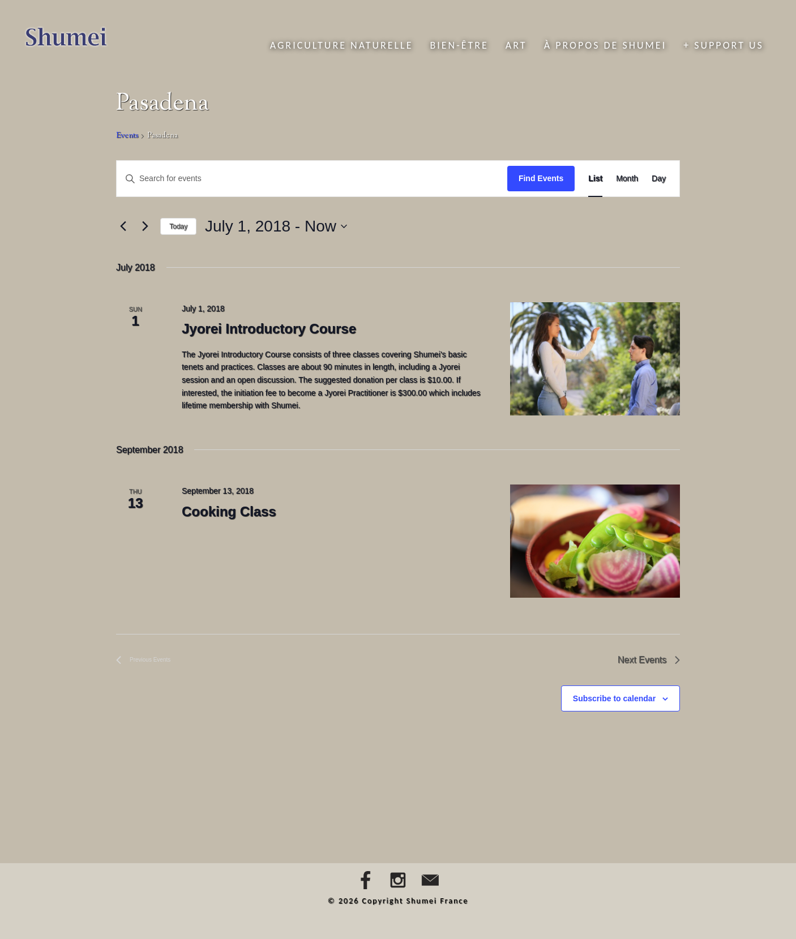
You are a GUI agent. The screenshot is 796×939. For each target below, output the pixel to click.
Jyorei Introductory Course (269, 328)
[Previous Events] (123, 226)
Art (516, 45)
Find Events (541, 178)
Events (127, 136)
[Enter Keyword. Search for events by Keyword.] (312, 178)
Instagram (398, 880)
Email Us (430, 880)
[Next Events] (145, 226)
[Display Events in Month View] (627, 178)
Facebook (366, 880)
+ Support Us (723, 45)
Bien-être (459, 45)
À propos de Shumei (605, 45)
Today (178, 226)
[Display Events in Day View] (659, 178)
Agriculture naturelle (341, 45)
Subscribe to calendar (614, 698)
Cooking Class (229, 511)
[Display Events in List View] (595, 178)
